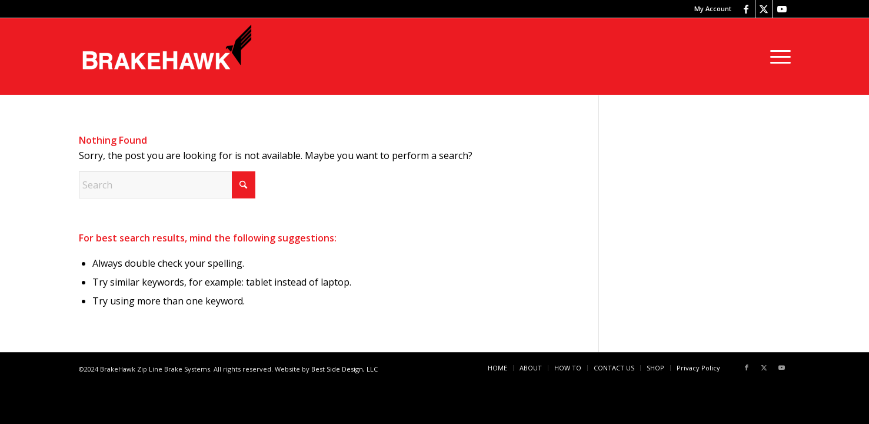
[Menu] (777, 56)
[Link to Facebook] (746, 9)
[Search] (167, 184)
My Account (712, 8)
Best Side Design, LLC (344, 369)
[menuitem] (709, 9)
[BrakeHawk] (167, 56)
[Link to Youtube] (782, 9)
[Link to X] (764, 9)
